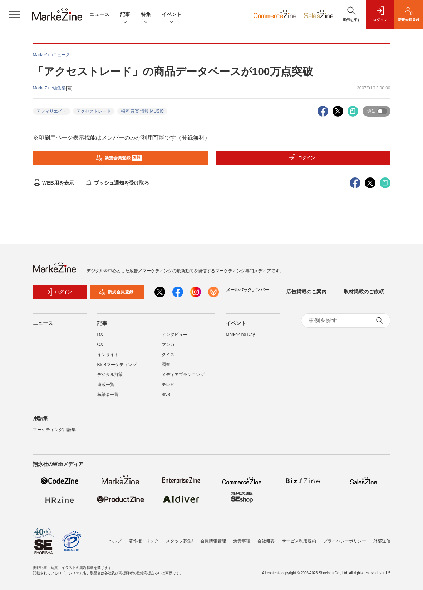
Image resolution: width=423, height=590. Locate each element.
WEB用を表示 (53, 183)
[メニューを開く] (14, 14)
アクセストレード (94, 111)
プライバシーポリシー (344, 540)
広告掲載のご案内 (306, 291)
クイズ (168, 354)
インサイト (108, 354)
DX (100, 334)
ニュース (99, 14)
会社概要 (266, 540)
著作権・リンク (144, 540)
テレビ (168, 384)
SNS (166, 394)
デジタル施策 (110, 374)
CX (100, 344)
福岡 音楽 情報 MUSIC (142, 111)
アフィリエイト (51, 111)
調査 (166, 364)
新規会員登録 (118, 157)
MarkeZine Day (240, 334)
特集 (146, 14)
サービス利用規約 (299, 540)
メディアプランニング (183, 374)
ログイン (302, 157)
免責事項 (241, 540)
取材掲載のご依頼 (364, 291)
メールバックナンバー (247, 289)
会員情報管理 (213, 540)
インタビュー (174, 334)
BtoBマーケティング (117, 364)
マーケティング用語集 (54, 429)
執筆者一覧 (108, 394)
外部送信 (381, 540)
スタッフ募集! (179, 540)
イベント (172, 14)
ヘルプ (115, 540)
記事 (125, 14)
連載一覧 (105, 384)
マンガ (168, 344)
